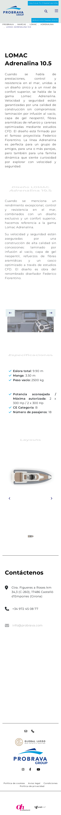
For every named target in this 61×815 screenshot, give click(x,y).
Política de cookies (14, 783)
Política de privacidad (32, 786)
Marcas (21, 24)
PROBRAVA (8, 24)
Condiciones (51, 783)
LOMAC (33, 24)
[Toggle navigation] (56, 11)
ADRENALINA (47, 24)
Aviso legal (34, 783)
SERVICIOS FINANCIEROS (45, 20)
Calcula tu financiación (43, 3)
